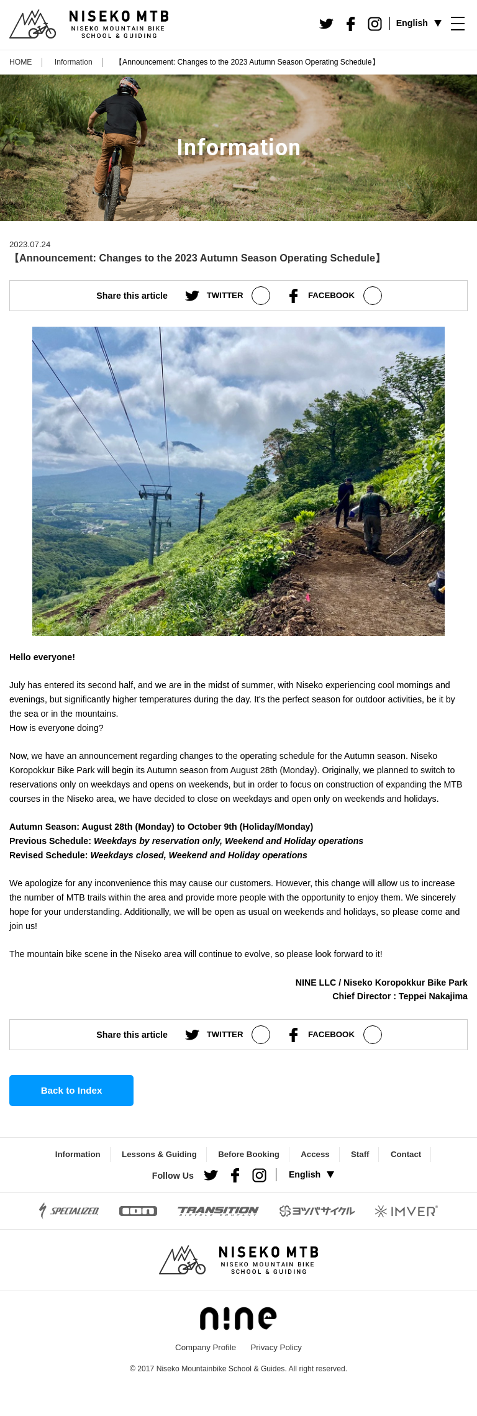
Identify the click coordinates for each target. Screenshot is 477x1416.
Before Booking (248, 1154)
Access (315, 1154)
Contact (406, 1154)
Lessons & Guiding (159, 1154)
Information (74, 62)
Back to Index (71, 1090)
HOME (20, 62)
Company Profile (205, 1347)
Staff (360, 1154)
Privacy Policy (275, 1347)
